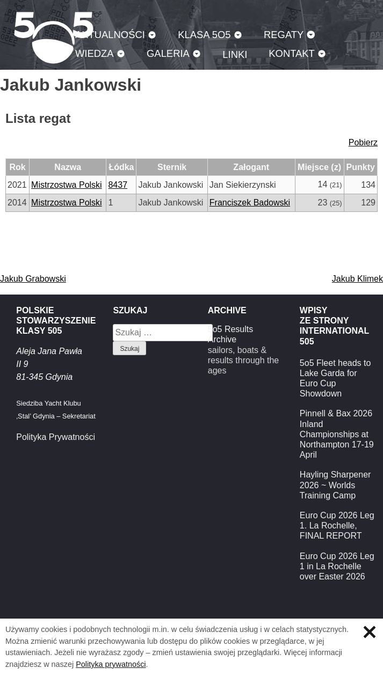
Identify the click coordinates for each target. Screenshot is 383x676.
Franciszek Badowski (249, 202)
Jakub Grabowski (33, 278)
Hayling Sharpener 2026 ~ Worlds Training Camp (335, 484)
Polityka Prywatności (55, 437)
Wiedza (94, 53)
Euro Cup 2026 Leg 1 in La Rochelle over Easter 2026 (337, 566)
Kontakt (292, 53)
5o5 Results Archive (231, 334)
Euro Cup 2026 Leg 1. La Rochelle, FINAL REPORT (337, 525)
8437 (117, 184)
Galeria (168, 53)
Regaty (283, 34)
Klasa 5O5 (204, 34)
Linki (234, 54)
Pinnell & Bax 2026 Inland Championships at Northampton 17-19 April (337, 434)
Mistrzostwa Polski (66, 184)
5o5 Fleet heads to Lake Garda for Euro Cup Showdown (335, 378)
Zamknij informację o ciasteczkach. (370, 632)
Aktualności (110, 34)
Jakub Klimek (357, 278)
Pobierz (363, 142)
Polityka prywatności (111, 664)
